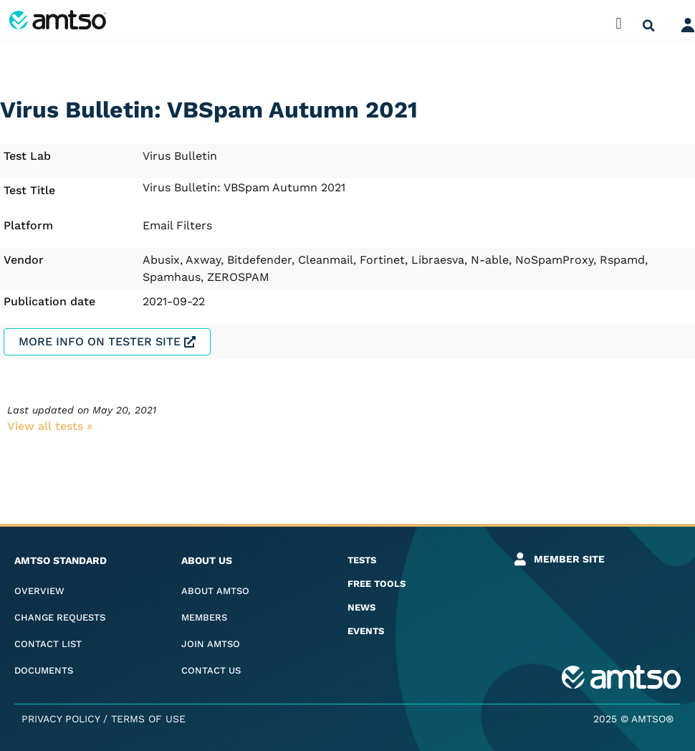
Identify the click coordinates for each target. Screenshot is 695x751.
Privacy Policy (60, 718)
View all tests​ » (49, 426)
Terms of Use (148, 718)
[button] (619, 23)
